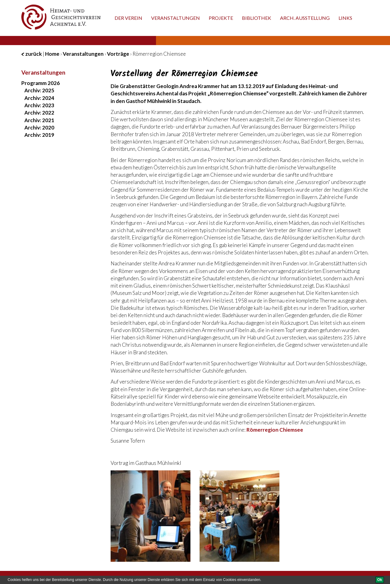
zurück (31, 54)
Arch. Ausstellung (305, 18)
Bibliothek (256, 18)
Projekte (221, 18)
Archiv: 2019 (39, 135)
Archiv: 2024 (39, 98)
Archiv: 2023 (39, 105)
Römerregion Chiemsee (274, 429)
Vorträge (118, 54)
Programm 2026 (40, 83)
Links (345, 18)
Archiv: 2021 (39, 120)
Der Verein (128, 18)
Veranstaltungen (175, 18)
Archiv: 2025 (39, 90)
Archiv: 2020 (39, 127)
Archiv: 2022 (39, 112)
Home (52, 54)
